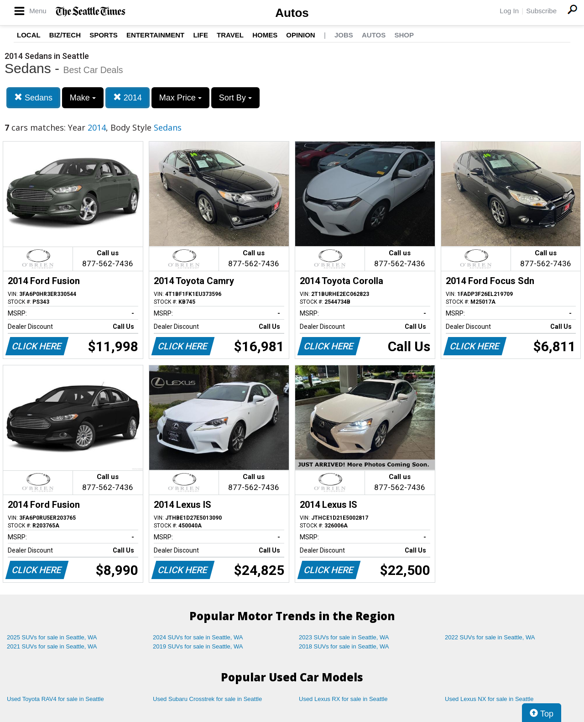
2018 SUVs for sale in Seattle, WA (344, 646)
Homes (264, 35)
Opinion (300, 35)
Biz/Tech (65, 35)
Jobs (343, 35)
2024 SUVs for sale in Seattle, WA (198, 637)
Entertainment (155, 35)
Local (29, 35)
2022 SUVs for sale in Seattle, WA (490, 637)
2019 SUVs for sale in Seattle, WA (198, 646)
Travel (230, 35)
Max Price (180, 97)
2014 (127, 97)
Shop (404, 35)
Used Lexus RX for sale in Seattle (343, 699)
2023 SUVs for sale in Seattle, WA (344, 637)
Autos (292, 13)
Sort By (235, 97)
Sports (103, 35)
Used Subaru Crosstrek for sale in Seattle (207, 699)
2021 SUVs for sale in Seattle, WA (52, 646)
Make (83, 97)
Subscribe (541, 11)
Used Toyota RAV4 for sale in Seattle (55, 699)
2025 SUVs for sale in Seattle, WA (52, 637)
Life (200, 35)
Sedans (33, 97)
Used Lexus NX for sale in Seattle (489, 699)
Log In (509, 11)
